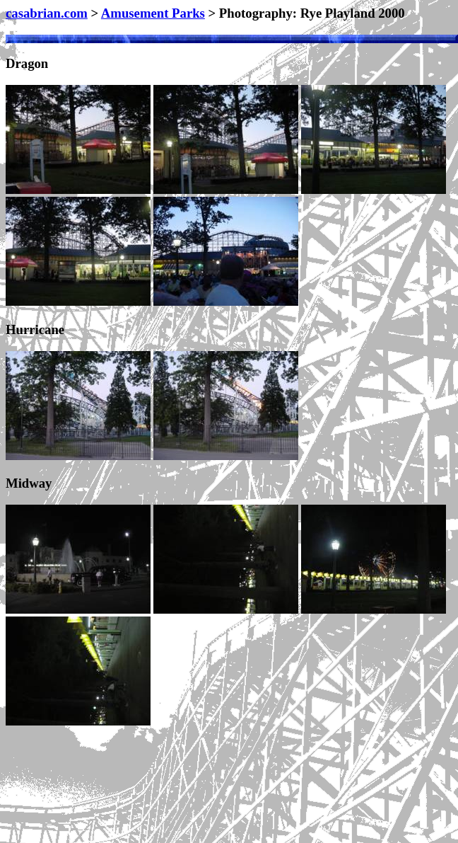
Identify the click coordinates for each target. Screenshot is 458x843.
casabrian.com (47, 13)
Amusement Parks (153, 13)
